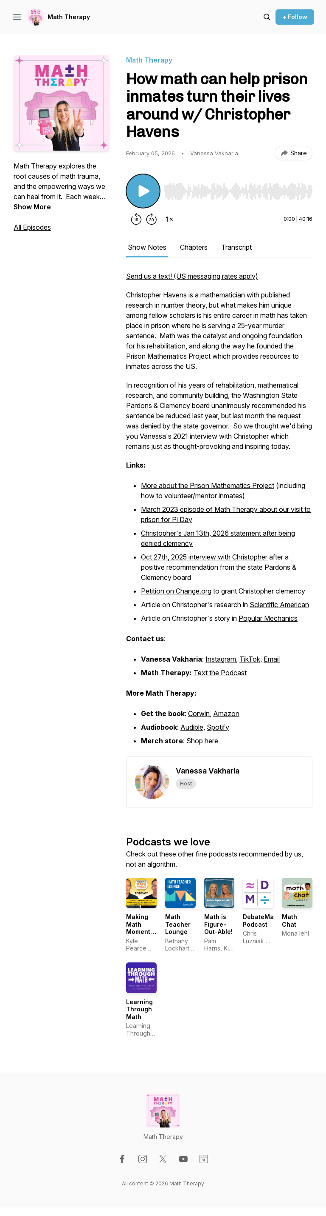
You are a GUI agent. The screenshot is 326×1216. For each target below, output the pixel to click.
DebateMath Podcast (261, 920)
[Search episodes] (267, 17)
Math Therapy (69, 16)
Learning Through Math (139, 1009)
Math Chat (289, 920)
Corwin (199, 713)
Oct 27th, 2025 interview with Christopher (204, 557)
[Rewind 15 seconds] (136, 219)
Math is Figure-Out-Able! (218, 924)
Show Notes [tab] (147, 247)
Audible (191, 727)
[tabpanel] (219, 513)
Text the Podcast (220, 672)
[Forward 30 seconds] (151, 219)
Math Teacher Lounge (178, 924)
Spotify (218, 727)
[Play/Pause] (143, 191)
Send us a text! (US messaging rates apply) (192, 276)
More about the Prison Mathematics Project (207, 485)
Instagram (220, 659)
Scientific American (279, 604)
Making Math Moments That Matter (140, 931)
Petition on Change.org (176, 591)
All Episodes (32, 227)
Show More (32, 207)
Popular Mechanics (268, 618)
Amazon (226, 713)
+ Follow (294, 16)
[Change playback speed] (169, 219)
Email (272, 659)
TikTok (249, 659)
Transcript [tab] (236, 247)
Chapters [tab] (194, 247)
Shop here (202, 740)
